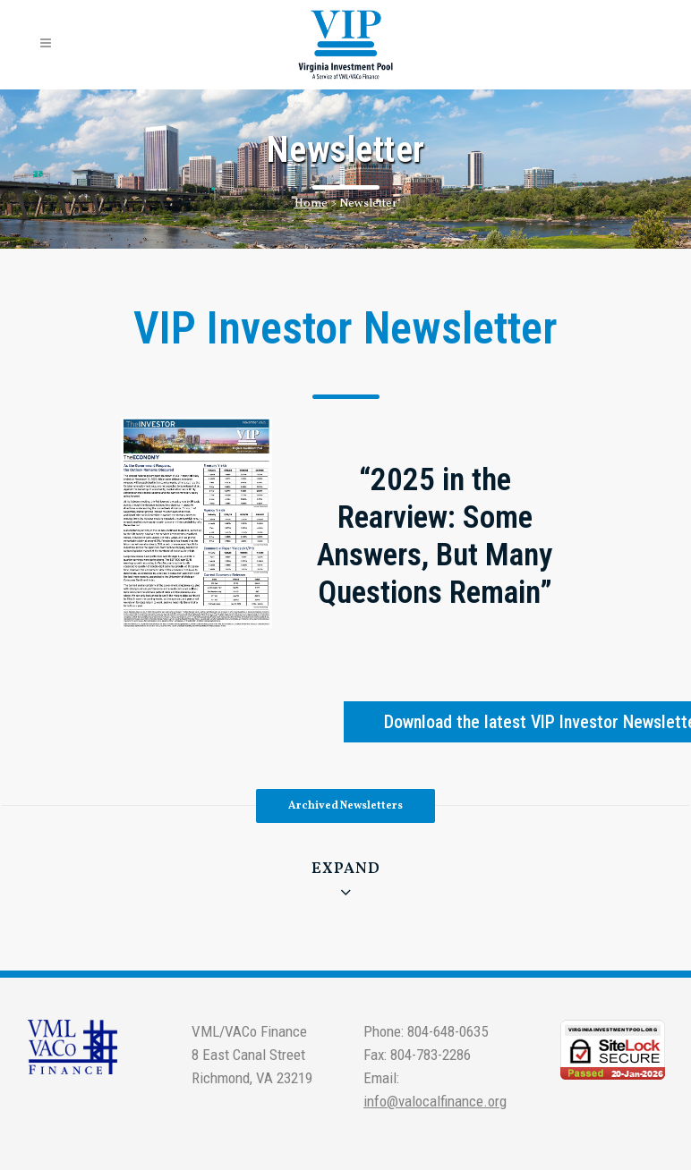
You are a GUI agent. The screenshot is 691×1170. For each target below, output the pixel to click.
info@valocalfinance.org (435, 1101)
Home (311, 204)
